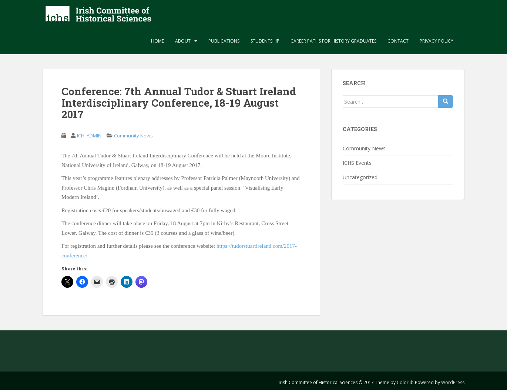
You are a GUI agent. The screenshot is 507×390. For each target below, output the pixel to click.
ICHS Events (357, 162)
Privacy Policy (436, 41)
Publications (223, 41)
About (183, 41)
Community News (133, 135)
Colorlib (405, 382)
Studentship (265, 41)
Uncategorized (360, 177)
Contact (398, 41)
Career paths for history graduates (333, 41)
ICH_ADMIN (89, 135)
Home (157, 41)
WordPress (452, 382)
